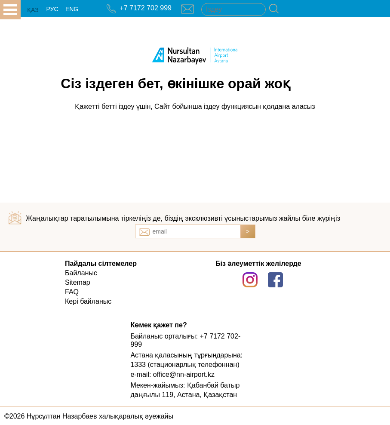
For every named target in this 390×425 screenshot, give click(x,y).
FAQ (72, 292)
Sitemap (77, 282)
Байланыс (81, 273)
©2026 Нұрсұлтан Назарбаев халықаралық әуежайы (88, 416)
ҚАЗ (33, 9)
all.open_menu (10, 9)
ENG (71, 9)
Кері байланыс (88, 301)
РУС (52, 9)
